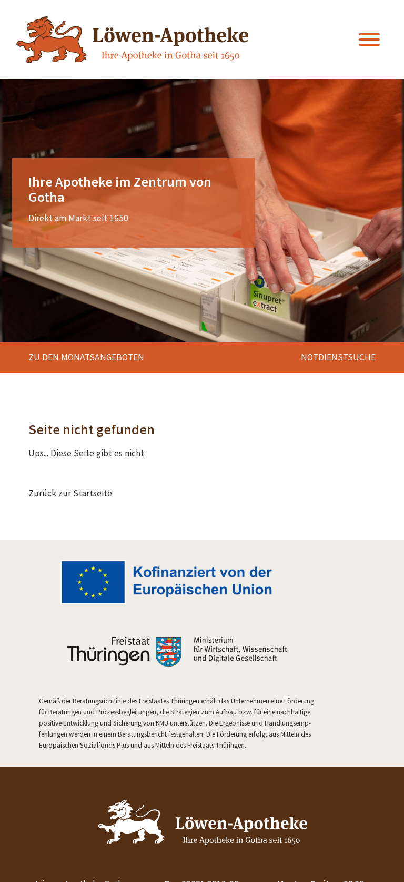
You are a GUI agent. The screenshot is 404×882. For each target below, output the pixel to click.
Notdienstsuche (338, 357)
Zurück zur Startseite (70, 493)
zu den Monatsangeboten (86, 357)
